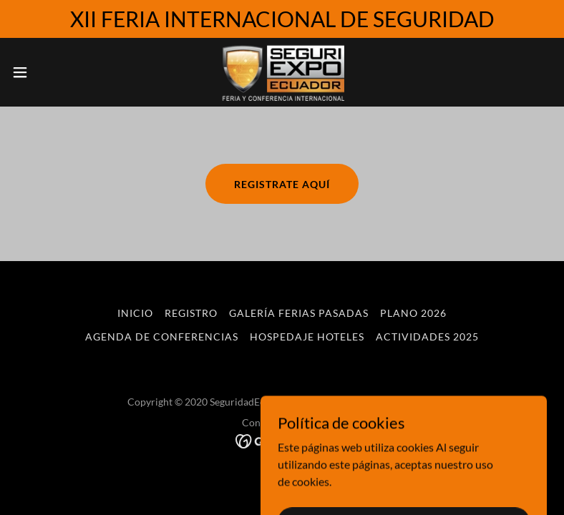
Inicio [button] (135, 313)
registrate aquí (282, 184)
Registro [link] (191, 313)
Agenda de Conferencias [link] (161, 336)
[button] (47, 72)
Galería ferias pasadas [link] (299, 313)
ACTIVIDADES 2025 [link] (427, 336)
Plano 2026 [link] (413, 313)
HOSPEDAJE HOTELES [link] (307, 336)
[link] (282, 72)
